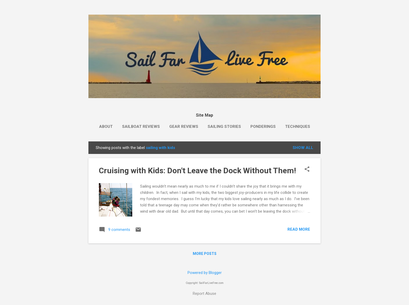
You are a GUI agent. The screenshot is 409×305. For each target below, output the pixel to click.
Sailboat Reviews (141, 126)
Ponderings (263, 126)
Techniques (297, 126)
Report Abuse (204, 293)
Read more (298, 229)
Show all (303, 147)
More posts (204, 254)
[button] (307, 169)
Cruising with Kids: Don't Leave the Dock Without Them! (197, 170)
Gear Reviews (183, 126)
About (106, 126)
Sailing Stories (224, 126)
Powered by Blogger (205, 272)
